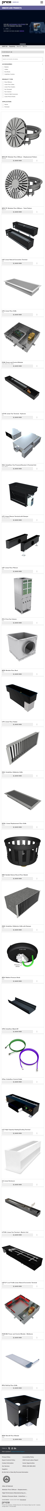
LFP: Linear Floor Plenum (10, 567)
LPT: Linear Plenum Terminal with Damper (15, 516)
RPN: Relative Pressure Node (11, 977)
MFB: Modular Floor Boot (10, 670)
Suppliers (5, 1469)
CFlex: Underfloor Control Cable (12, 1079)
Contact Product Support (18, 1451)
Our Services (5, 1466)
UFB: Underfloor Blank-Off (10, 1029)
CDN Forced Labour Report (30, 1460)
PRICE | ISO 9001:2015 (28, 1466)
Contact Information (8, 1463)
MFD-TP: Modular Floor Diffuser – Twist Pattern (17, 208)
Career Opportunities (28, 1463)
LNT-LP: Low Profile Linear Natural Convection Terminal (19, 1282)
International (23, 1499)
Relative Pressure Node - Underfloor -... (14, 1496)
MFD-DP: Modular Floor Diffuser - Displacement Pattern (19, 157)
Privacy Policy (6, 1457)
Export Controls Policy (8, 1460)
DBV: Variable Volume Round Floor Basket (15, 875)
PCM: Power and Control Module (12, 362)
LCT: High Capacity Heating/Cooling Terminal (16, 1129)
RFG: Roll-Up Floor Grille (9, 1385)
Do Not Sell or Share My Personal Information (15, 1472)
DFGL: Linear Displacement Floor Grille (14, 823)
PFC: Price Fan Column (9, 619)
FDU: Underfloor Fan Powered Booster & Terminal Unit (19, 465)
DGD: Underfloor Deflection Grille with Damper (16, 926)
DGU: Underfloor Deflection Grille (12, 772)
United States (17, 1499)
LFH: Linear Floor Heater (9, 721)
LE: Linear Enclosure (8, 1181)
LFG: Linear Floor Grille (9, 311)
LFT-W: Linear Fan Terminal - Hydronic (14, 413)
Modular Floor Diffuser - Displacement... (15, 1489)
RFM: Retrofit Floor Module (10, 1435)
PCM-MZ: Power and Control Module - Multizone (17, 1334)
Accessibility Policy (28, 1457)
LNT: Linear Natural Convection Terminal (14, 259)
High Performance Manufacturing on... (14, 1493)
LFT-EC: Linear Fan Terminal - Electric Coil (15, 1232)
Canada (11, 1499)
